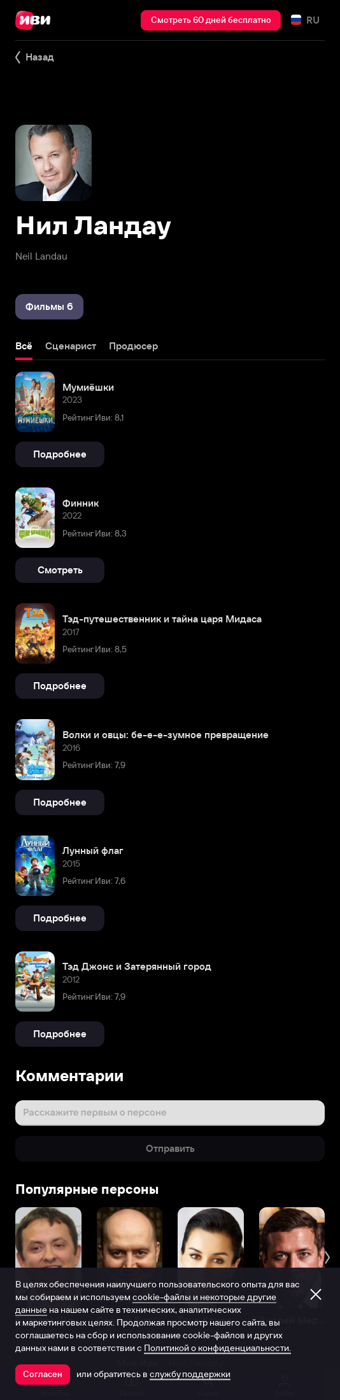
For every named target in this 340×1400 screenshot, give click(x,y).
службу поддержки (190, 1374)
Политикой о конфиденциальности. (217, 1348)
